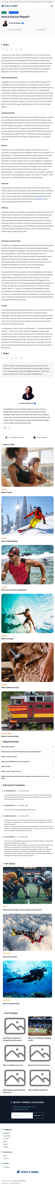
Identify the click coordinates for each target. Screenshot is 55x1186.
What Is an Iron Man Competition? (14, 590)
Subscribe (38, 1115)
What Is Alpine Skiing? (9, 541)
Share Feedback (40, 437)
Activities (6, 953)
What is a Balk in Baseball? (38, 1090)
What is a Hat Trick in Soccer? (39, 1065)
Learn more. (50, 1)
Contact (6, 1158)
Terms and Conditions (15, 1183)
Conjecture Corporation (19, 1180)
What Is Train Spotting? (10, 736)
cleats (39, 199)
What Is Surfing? (7, 639)
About (5, 1155)
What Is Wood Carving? (10, 687)
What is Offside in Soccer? (13, 1065)
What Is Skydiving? (10, 957)
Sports (4, 489)
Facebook (6, 1167)
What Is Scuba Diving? (11, 1003)
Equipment (6, 1133)
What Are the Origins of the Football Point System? (22, 910)
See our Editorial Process (15, 437)
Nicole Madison (16, 23)
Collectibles (6, 733)
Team (5, 906)
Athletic (5, 1147)
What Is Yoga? (6, 492)
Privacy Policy (4, 1183)
